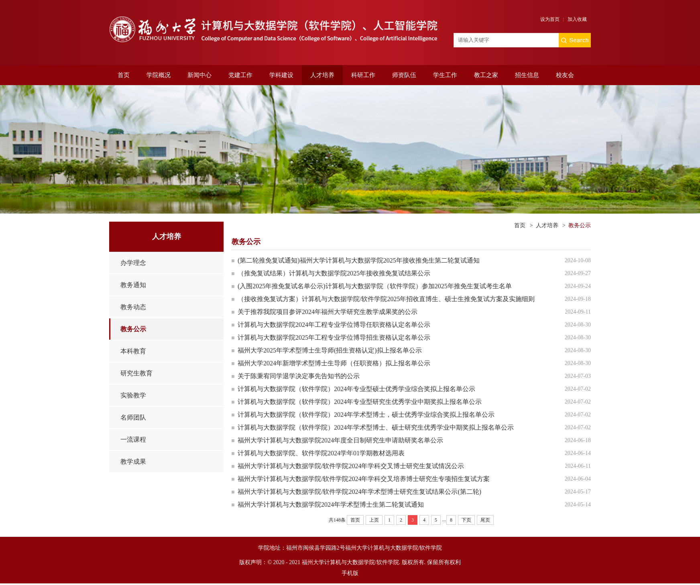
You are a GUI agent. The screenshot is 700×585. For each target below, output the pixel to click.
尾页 (485, 520)
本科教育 (133, 351)
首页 (124, 75)
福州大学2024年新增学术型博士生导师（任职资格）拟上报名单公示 (334, 363)
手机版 (350, 573)
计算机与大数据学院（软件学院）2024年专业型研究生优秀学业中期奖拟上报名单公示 (360, 401)
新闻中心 (199, 75)
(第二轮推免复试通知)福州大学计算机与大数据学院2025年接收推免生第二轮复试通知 (359, 260)
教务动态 (133, 307)
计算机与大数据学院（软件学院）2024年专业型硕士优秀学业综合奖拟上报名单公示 (356, 388)
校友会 (565, 75)
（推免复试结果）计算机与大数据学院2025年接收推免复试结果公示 (334, 273)
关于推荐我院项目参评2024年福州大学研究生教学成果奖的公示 (327, 311)
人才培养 (322, 75)
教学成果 (133, 461)
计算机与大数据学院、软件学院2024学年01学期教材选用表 (321, 453)
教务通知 (133, 284)
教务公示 (133, 329)
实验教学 (133, 395)
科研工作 (363, 75)
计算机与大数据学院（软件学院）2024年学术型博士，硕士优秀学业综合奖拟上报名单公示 (366, 414)
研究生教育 (136, 373)
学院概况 (159, 75)
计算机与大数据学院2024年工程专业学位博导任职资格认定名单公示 (334, 324)
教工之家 (486, 75)
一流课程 (133, 439)
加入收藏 (577, 19)
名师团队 (133, 417)
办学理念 (133, 262)
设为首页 (550, 19)
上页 (374, 520)
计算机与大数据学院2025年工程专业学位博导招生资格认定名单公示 (334, 337)
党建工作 (240, 75)
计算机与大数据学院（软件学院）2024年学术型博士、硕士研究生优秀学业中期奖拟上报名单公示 (376, 427)
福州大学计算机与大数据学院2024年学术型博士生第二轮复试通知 (331, 504)
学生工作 (445, 75)
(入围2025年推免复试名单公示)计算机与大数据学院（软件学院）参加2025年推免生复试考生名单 (378, 286)
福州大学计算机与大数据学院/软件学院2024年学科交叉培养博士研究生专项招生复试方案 (364, 478)
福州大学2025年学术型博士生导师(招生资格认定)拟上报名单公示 (330, 350)
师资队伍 (404, 75)
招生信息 (527, 75)
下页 (466, 520)
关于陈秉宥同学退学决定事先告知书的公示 (299, 376)
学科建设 (281, 75)
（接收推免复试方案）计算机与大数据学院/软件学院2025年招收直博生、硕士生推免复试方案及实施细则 (386, 299)
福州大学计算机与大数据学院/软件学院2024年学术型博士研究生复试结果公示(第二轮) (359, 491)
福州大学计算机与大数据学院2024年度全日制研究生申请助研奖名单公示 (340, 440)
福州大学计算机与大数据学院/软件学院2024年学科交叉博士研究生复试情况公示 (351, 466)
